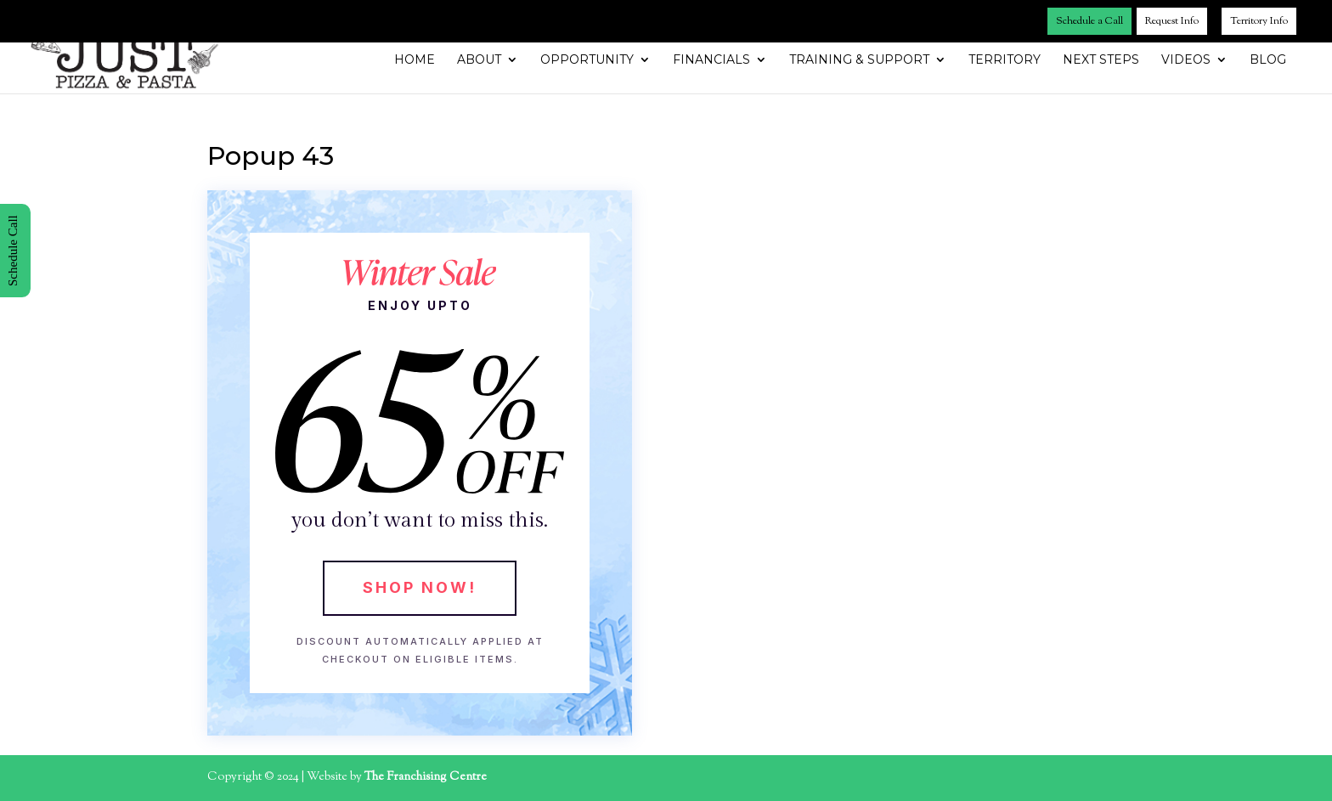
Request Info (1172, 21)
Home (414, 60)
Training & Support (859, 60)
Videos (1186, 60)
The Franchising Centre (425, 777)
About (479, 60)
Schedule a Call (1089, 21)
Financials (711, 60)
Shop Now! (420, 587)
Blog (1268, 60)
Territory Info (1259, 21)
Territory (1004, 60)
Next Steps (1101, 60)
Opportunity (587, 60)
